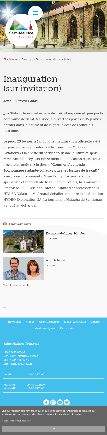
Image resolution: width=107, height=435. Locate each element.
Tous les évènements (16, 285)
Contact (95, 321)
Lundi (7, 374)
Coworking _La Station (32, 59)
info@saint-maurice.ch (17, 363)
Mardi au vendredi (9, 386)
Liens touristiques (75, 321)
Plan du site (67, 328)
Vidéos (30, 321)
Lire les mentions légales (17, 421)
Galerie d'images (49, 321)
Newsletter (14, 321)
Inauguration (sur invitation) (58, 59)
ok (53, 428)
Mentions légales (44, 328)
